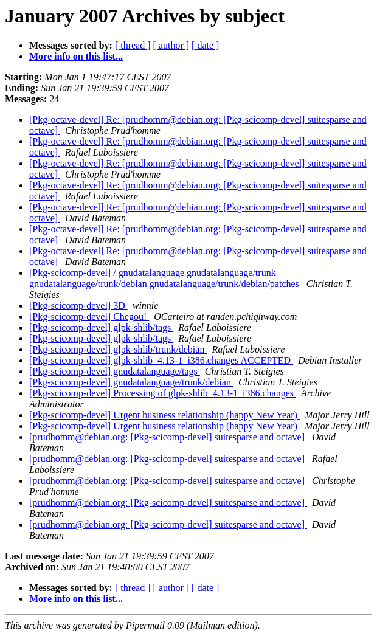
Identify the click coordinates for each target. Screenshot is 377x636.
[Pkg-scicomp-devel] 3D (78, 305)
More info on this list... (76, 56)
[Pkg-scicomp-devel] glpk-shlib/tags (101, 327)
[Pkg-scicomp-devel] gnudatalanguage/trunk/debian (131, 382)
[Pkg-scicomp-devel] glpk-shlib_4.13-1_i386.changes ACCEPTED (161, 360)
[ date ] (205, 45)
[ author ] (171, 45)
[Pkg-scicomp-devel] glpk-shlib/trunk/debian (118, 349)
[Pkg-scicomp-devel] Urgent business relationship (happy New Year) (164, 415)
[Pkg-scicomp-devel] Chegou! (89, 316)
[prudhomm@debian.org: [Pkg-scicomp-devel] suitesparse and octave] (168, 437)
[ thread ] (133, 45)
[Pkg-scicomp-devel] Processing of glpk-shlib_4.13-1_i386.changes (162, 393)
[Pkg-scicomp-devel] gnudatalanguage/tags (114, 371)
